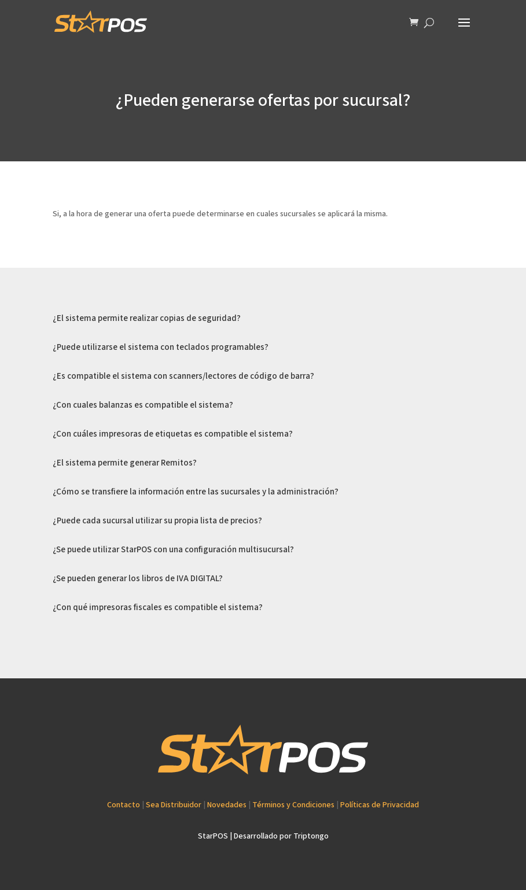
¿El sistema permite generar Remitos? (125, 463)
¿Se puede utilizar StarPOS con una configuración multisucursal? (173, 550)
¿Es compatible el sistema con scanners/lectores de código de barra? (183, 376)
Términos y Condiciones (293, 805)
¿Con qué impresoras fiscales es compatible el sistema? (158, 607)
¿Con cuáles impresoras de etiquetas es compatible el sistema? (173, 434)
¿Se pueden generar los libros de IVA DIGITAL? (138, 579)
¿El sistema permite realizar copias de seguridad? (147, 318)
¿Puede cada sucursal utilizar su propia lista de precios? (157, 521)
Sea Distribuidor (173, 805)
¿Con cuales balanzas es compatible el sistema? (143, 405)
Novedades (227, 805)
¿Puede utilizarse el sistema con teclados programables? (160, 347)
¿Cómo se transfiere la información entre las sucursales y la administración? (196, 492)
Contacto (123, 805)
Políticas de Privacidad (379, 805)
